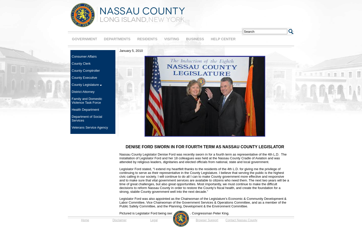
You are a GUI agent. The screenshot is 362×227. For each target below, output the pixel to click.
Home (85, 220)
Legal (154, 220)
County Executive (84, 78)
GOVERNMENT (84, 39)
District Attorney (83, 92)
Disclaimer (119, 220)
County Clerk (81, 63)
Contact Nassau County (241, 220)
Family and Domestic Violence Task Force (87, 100)
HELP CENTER (223, 39)
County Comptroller (86, 70)
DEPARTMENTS (117, 39)
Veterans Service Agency (90, 127)
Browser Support (207, 220)
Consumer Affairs (84, 56)
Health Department (85, 109)
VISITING (171, 39)
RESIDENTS (147, 39)
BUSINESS (195, 39)
